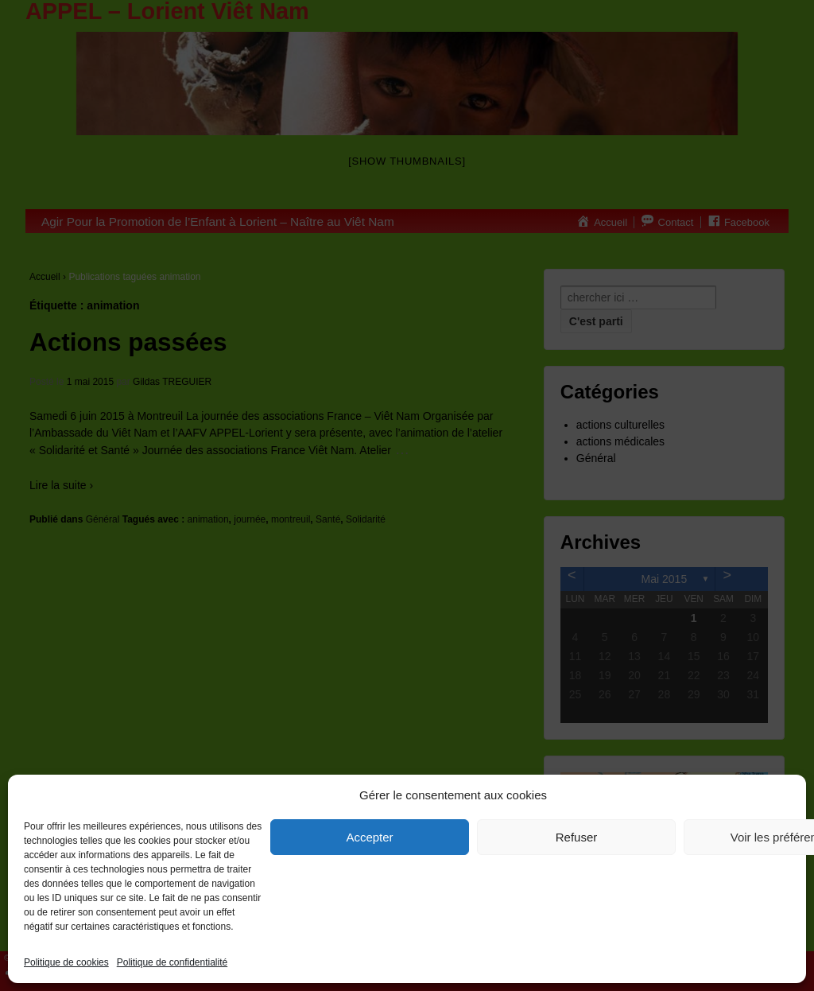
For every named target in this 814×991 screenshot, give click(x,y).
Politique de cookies (66, 962)
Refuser (577, 837)
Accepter (369, 837)
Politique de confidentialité (172, 962)
